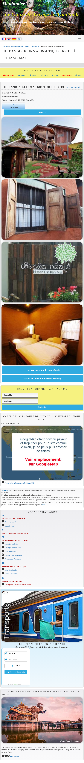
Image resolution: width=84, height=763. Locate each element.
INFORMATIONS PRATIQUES (14, 566)
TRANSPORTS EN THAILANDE (15, 540)
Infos (78, 75)
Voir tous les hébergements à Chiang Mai (19, 483)
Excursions (67, 75)
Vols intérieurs (10, 551)
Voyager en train (11, 544)
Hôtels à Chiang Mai (32, 46)
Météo (55, 75)
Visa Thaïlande (11, 570)
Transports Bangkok (13, 559)
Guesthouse (9, 526)
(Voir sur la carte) (73, 87)
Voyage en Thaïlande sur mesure (18, 585)
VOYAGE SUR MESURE (12, 581)
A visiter (33, 75)
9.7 (14, 104)
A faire (44, 75)
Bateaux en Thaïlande (13, 555)
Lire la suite (14, 757)
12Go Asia (16, 684)
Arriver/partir (9, 75)
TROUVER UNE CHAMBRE (13, 519)
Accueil (5, 46)
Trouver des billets (16, 672)
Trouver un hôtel (11, 522)
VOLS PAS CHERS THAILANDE (15, 533)
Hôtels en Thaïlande (16, 46)
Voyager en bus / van (13, 548)
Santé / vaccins (11, 574)
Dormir (22, 75)
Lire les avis (14, 108)
